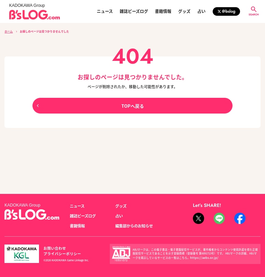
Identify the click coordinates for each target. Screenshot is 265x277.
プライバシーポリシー (86, 245)
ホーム (8, 31)
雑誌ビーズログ (134, 11)
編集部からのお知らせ (132, 221)
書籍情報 (163, 11)
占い (201, 11)
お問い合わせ (52, 245)
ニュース (105, 11)
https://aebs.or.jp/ (201, 252)
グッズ (184, 11)
